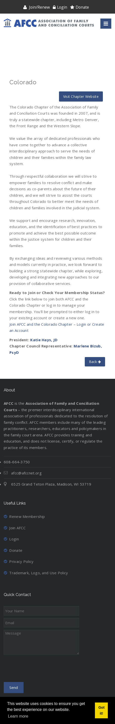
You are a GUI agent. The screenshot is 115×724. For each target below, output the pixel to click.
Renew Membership (24, 516)
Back (95, 361)
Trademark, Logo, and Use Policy (36, 572)
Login (62, 7)
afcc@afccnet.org (26, 472)
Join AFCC (15, 527)
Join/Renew (39, 7)
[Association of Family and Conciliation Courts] (49, 23)
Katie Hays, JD (44, 339)
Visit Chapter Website (81, 96)
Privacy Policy (19, 561)
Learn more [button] (18, 716)
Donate (82, 7)
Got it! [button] (101, 710)
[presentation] (41, 670)
